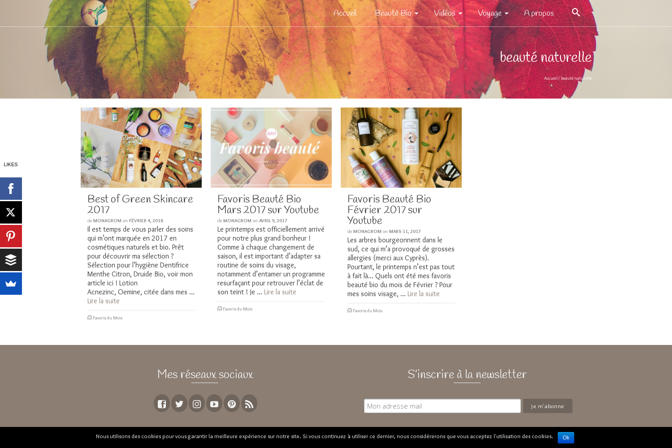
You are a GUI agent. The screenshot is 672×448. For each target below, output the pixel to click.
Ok (566, 438)
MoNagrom (107, 220)
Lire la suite (103, 301)
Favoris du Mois (107, 318)
